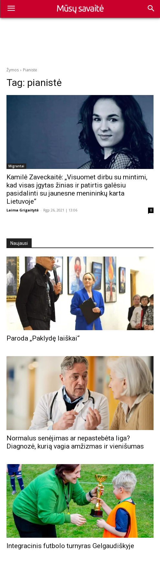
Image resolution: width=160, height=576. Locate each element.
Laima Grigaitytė (22, 210)
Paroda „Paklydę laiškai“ (43, 338)
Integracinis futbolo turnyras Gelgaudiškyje (70, 546)
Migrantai (16, 166)
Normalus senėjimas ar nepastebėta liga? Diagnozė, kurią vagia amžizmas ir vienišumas (75, 442)
